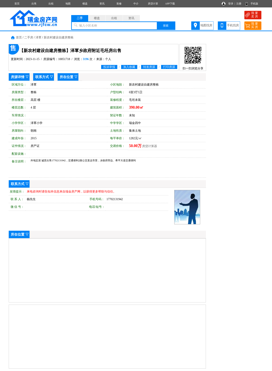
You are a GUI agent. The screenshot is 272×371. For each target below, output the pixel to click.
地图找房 (206, 25)
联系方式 (42, 77)
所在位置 (66, 77)
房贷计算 (153, 3)
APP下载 (170, 3)
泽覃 (38, 37)
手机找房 (233, 25)
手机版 (254, 3)
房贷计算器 (149, 146)
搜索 (166, 25)
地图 (68, 3)
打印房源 (169, 67)
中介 (136, 3)
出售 (34, 3)
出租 (51, 3)
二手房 (28, 37)
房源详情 (17, 77)
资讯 (102, 3)
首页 (17, 3)
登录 (230, 3)
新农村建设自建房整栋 (59, 37)
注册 (238, 3)
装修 (119, 3)
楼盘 (85, 3)
